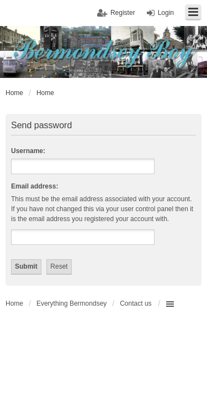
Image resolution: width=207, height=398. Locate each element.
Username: (28, 151)
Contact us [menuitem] (135, 303)
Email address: (34, 186)
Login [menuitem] (166, 13)
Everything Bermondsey (71, 303)
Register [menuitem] (122, 13)
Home (14, 303)
